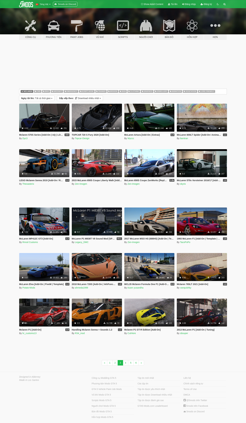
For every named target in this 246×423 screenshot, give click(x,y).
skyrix (183, 184)
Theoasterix (28, 184)
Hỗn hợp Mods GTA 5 (102, 417)
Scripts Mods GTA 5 (101, 400)
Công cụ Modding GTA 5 (104, 378)
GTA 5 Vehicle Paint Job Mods (107, 389)
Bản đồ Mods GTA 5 (102, 411)
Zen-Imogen (81, 184)
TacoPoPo (185, 242)
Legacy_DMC (82, 242)
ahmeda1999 (81, 287)
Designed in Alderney (29, 377)
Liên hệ (187, 378)
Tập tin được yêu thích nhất (151, 389)
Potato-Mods (28, 287)
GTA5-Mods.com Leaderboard (153, 406)
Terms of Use (190, 389)
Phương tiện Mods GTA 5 (104, 383)
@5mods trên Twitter (195, 400)
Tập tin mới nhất (146, 378)
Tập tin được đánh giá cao (151, 400)
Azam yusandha (135, 287)
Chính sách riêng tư (193, 383)
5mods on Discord (194, 411)
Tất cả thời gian (36, 98)
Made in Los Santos (29, 380)
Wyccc (131, 138)
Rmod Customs (30, 242)
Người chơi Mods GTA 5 (104, 406)
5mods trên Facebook (196, 405)
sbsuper (184, 333)
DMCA (187, 394)
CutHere (132, 333)
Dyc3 (24, 138)
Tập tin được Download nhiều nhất (155, 394)
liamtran (184, 138)
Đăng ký (206, 4)
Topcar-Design (82, 138)
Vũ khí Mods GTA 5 (101, 394)
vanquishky (185, 287)
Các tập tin (143, 383)
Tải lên (172, 4)
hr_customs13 (29, 333)
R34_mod (80, 333)
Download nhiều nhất (80, 98)
